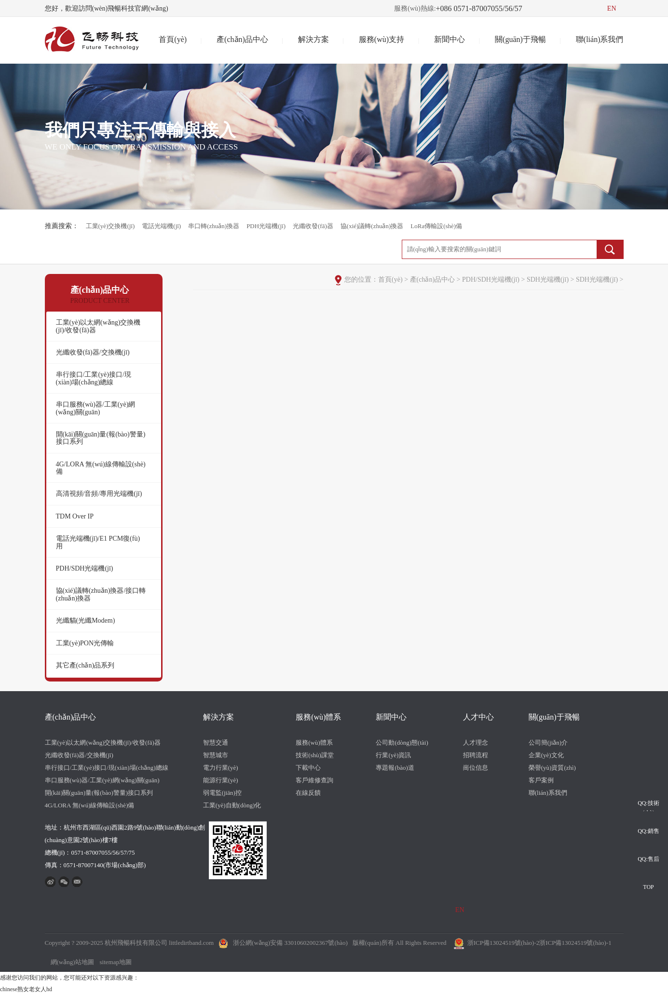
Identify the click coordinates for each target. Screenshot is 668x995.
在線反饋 (308, 792)
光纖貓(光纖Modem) (85, 620)
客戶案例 (541, 780)
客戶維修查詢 (314, 780)
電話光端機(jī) (161, 226)
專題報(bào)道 (395, 767)
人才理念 (475, 742)
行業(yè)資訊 (393, 755)
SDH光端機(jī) (548, 279)
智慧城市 (215, 755)
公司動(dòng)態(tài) (402, 742)
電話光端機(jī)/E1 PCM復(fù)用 (98, 542)
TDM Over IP (75, 516)
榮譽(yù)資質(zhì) (552, 767)
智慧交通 (215, 742)
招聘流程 (475, 755)
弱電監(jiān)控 (222, 792)
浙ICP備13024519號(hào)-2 (503, 942)
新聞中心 (449, 39)
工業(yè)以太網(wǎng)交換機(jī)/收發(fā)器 (98, 326)
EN (611, 8)
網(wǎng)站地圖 (72, 962)
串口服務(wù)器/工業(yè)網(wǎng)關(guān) (96, 408)
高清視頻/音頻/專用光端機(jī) (99, 493)
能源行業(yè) (220, 780)
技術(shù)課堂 (315, 755)
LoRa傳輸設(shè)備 (436, 226)
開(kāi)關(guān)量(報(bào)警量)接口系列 (101, 438)
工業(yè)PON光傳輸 (85, 643)
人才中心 (478, 717)
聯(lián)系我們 (600, 39)
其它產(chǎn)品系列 (85, 665)
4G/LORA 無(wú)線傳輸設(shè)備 (101, 468)
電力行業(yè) (220, 767)
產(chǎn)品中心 (242, 39)
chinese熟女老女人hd (26, 989)
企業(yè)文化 (546, 755)
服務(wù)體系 (318, 717)
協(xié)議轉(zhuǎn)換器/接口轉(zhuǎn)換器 (101, 594)
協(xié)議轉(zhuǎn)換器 (372, 226)
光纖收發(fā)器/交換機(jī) (93, 352)
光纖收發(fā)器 (313, 226)
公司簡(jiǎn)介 (548, 742)
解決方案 (313, 39)
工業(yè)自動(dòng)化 (232, 805)
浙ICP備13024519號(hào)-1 (575, 942)
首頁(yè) (173, 39)
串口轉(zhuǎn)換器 (213, 226)
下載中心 (308, 767)
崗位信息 (475, 767)
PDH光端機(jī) (266, 226)
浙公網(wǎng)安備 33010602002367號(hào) (290, 942)
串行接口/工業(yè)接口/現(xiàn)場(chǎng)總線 (93, 378)
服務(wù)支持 (381, 39)
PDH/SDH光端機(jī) (84, 568)
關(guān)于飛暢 (520, 39)
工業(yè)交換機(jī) (110, 226)
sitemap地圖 (116, 962)
